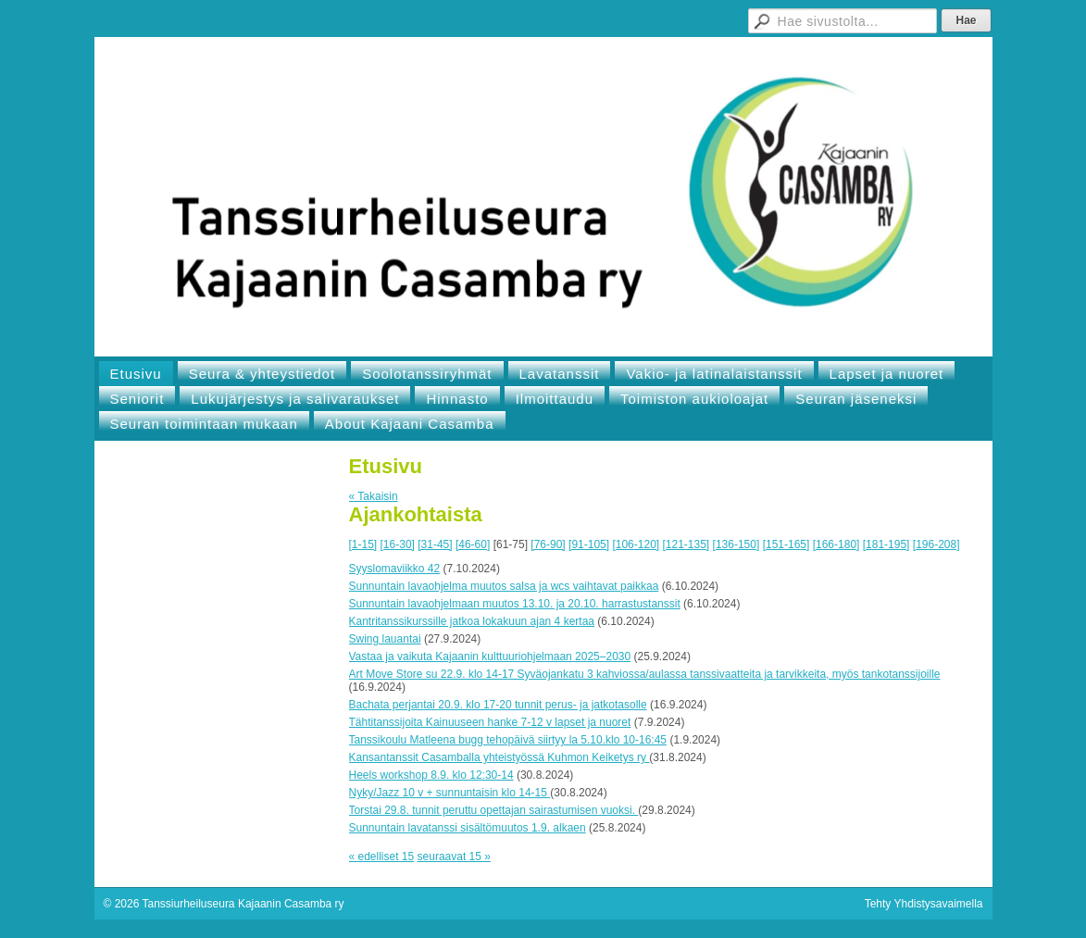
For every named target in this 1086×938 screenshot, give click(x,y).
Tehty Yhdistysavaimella (924, 903)
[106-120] (635, 544)
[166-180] (836, 544)
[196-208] (936, 544)
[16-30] (398, 544)
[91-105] (588, 544)
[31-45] (435, 544)
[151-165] (786, 544)
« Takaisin (373, 496)
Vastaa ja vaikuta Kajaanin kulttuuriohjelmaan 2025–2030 (490, 656)
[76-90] (548, 544)
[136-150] (736, 544)
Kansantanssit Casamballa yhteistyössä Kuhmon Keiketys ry (499, 757)
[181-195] (886, 544)
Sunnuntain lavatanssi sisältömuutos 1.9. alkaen (467, 827)
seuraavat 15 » (454, 856)
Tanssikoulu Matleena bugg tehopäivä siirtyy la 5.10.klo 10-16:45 (508, 739)
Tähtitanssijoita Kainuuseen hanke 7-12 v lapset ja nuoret (490, 722)
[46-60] (473, 544)
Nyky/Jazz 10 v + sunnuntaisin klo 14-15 (450, 792)
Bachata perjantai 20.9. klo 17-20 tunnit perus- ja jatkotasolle (498, 704)
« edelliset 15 (382, 856)
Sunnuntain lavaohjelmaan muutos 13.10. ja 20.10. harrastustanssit (514, 603)
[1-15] (363, 544)
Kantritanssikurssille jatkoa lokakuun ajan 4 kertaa (471, 621)
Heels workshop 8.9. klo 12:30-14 (431, 775)
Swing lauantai (385, 638)
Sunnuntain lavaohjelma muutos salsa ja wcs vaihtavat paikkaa (504, 586)
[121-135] (686, 544)
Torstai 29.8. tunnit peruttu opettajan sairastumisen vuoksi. (494, 810)
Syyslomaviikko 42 (395, 568)
